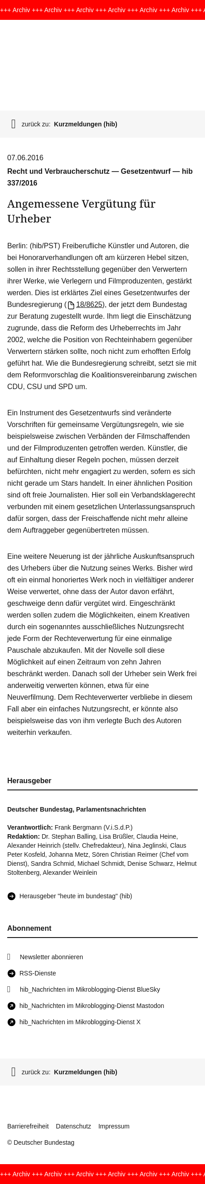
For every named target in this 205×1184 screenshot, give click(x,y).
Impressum (114, 1126)
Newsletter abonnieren (51, 957)
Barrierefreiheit (28, 1126)
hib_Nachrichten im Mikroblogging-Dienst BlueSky (90, 989)
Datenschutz (73, 1126)
